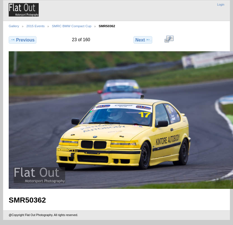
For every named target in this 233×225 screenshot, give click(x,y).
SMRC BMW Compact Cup (71, 26)
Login (220, 4)
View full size (169, 39)
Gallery (14, 26)
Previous (22, 39)
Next (142, 39)
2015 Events (35, 26)
